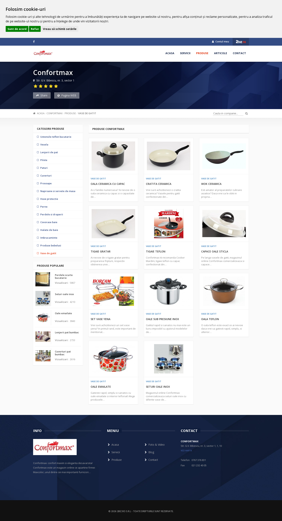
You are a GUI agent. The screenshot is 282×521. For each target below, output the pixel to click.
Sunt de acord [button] (17, 29)
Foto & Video (154, 444)
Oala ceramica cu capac (108, 184)
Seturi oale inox (158, 386)
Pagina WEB (66, 95)
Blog (149, 452)
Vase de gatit (87, 113)
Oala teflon (210, 319)
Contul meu (220, 41)
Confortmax (55, 113)
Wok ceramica (211, 184)
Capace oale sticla (214, 251)
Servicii (185, 53)
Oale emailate (101, 386)
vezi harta (186, 450)
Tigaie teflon (155, 251)
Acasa (169, 53)
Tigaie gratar (101, 251)
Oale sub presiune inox (162, 319)
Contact (239, 53)
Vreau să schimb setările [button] (59, 29)
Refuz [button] (35, 29)
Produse (202, 53)
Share (42, 95)
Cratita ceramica (158, 184)
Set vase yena (100, 319)
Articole (220, 53)
